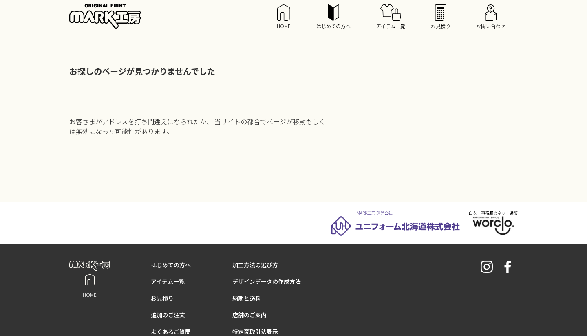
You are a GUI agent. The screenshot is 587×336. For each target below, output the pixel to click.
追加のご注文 (168, 315)
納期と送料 (246, 298)
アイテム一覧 (390, 16)
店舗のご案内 (249, 315)
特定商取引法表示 (255, 331)
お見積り (440, 16)
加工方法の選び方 (255, 265)
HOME (284, 16)
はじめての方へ (333, 16)
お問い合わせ (490, 16)
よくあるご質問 (171, 331)
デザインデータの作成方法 (266, 281)
